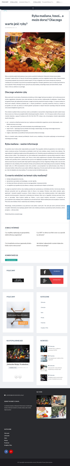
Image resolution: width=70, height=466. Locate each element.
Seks (5, 438)
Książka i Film (12, 367)
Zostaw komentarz (11, 260)
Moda (6, 440)
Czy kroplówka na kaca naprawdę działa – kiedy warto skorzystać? (18, 244)
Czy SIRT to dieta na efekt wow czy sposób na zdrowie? (51, 234)
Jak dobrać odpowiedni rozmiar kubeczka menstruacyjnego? (50, 244)
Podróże (51, 356)
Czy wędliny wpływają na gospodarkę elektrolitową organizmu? (17, 234)
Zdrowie (6, 433)
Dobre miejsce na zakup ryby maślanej (39, 193)
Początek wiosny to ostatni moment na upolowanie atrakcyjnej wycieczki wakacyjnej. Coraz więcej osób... (43, 2)
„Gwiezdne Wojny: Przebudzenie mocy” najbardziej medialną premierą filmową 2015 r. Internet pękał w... (20, 2)
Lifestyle (51, 346)
